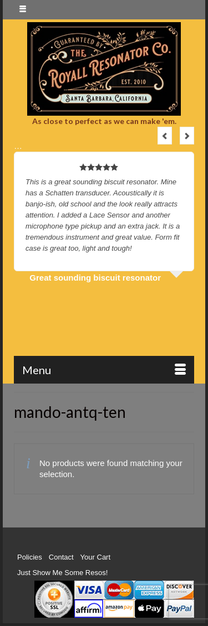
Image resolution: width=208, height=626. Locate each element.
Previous (165, 135)
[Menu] (104, 370)
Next (187, 135)
